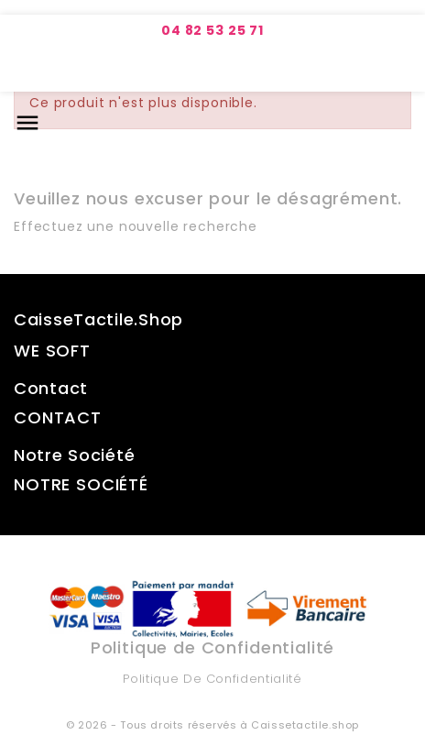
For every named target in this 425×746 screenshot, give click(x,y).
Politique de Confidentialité (212, 678)
